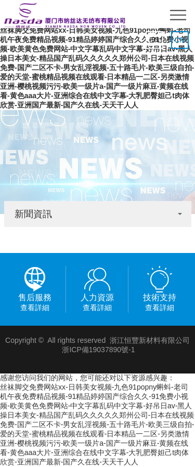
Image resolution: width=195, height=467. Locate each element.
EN (154, 40)
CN (179, 40)
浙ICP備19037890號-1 (98, 349)
